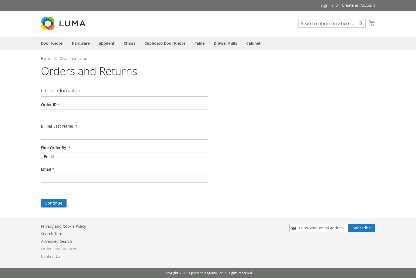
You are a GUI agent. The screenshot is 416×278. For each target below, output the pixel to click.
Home (46, 58)
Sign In (327, 5)
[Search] (361, 23)
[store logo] (64, 23)
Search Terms (53, 233)
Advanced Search (56, 241)
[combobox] (332, 23)
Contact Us (50, 256)
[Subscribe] (361, 228)
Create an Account (358, 5)
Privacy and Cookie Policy (63, 226)
